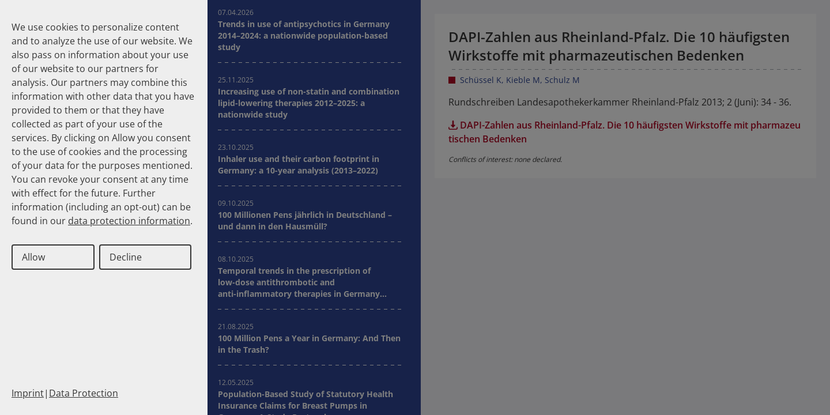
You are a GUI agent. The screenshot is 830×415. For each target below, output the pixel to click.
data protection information (129, 220)
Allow (33, 257)
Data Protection (83, 393)
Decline (126, 257)
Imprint (28, 393)
